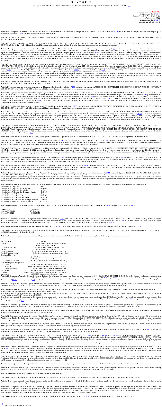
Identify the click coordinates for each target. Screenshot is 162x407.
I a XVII (20, 33)
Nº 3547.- (157, 20)
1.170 (76, 54)
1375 (33, 280)
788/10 (92, 96)
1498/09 (111, 222)
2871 (76, 106)
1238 (87, 396)
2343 (73, 87)
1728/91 (140, 54)
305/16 (61, 158)
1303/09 (104, 335)
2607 (59, 226)
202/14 (107, 173)
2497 (123, 221)
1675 (22, 301)
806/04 (96, 53)
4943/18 (108, 205)
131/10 (62, 219)
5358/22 (116, 32)
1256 (131, 299)
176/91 (14, 280)
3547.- (158, 14)
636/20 (133, 205)
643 (114, 49)
